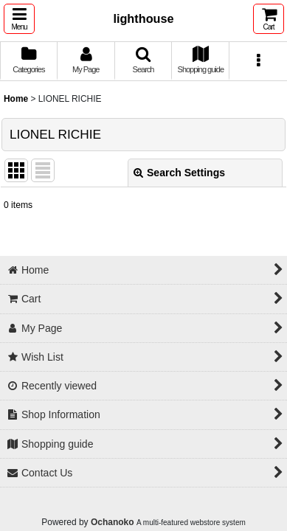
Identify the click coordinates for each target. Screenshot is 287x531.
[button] (19, 19)
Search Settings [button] (179, 172)
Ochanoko (112, 522)
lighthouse (143, 18)
